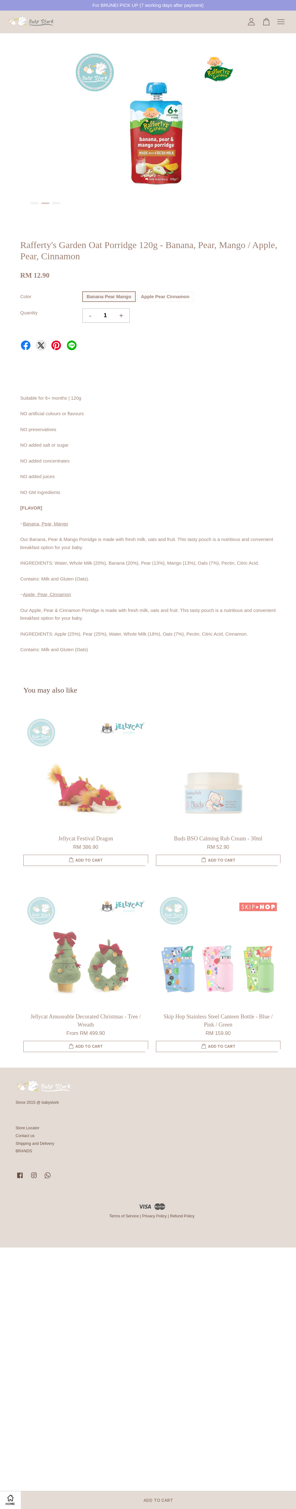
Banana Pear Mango (109, 296)
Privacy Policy (154, 1216)
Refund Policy (182, 1216)
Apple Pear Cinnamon (165, 296)
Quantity (29, 312)
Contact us (25, 1135)
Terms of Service (124, 1216)
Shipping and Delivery (35, 1143)
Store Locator (28, 1128)
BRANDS (24, 1151)
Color (25, 296)
